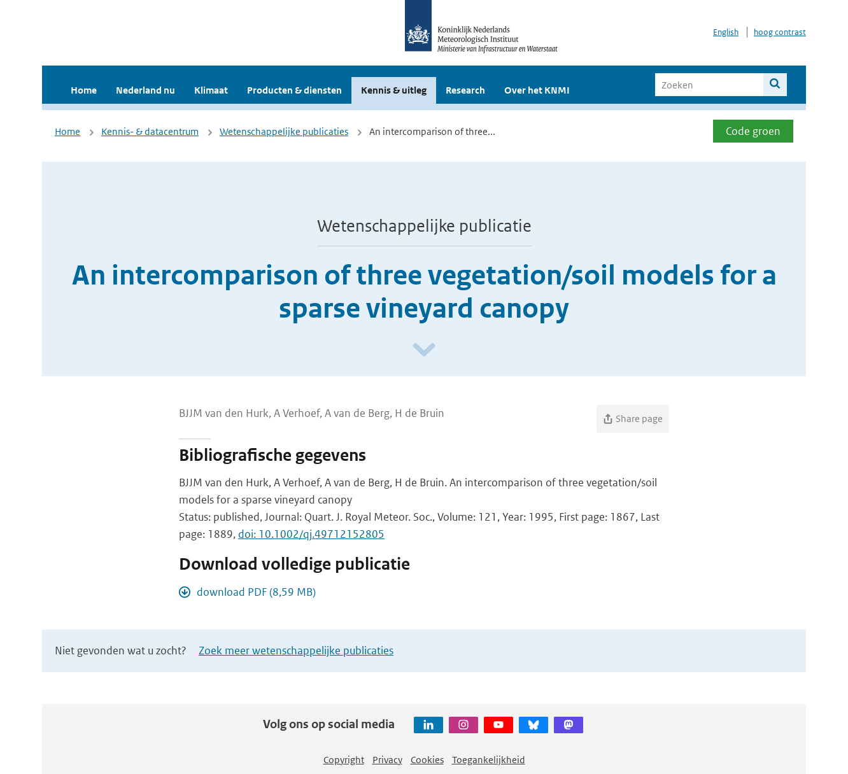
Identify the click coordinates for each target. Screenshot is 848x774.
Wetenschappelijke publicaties (284, 131)
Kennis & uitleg (394, 90)
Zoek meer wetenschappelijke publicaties (296, 651)
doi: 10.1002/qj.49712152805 (311, 534)
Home (84, 90)
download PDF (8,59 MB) (256, 592)
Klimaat (211, 90)
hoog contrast (780, 32)
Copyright (343, 760)
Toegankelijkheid (488, 760)
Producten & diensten (294, 90)
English (725, 32)
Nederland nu (145, 90)
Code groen (753, 131)
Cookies (427, 760)
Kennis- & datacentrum (150, 131)
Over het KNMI (537, 90)
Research (465, 90)
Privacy (387, 760)
